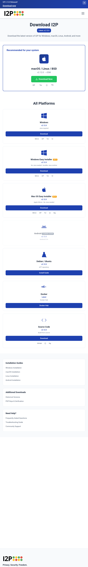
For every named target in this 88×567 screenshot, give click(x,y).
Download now (9, 6)
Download (44, 134)
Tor (41, 85)
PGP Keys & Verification (15, 401)
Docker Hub (44, 305)
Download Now (44, 79)
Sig (52, 85)
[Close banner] (84, 3)
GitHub (39, 343)
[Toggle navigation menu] (83, 13)
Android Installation (13, 380)
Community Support (13, 426)
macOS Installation (13, 372)
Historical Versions (13, 397)
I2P (34, 85)
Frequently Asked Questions (16, 418)
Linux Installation (12, 376)
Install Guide (44, 273)
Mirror (37, 139)
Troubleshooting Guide (14, 422)
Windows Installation (14, 368)
